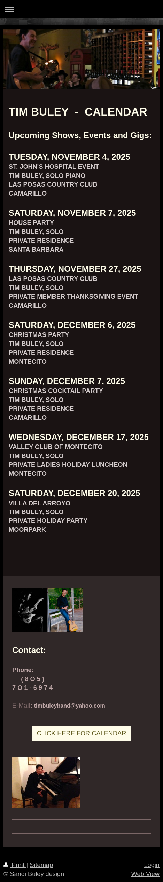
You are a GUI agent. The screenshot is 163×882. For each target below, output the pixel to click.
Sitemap (41, 864)
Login (152, 864)
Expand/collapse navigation (81, 9)
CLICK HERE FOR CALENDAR (81, 733)
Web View (145, 874)
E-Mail (21, 705)
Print (14, 864)
